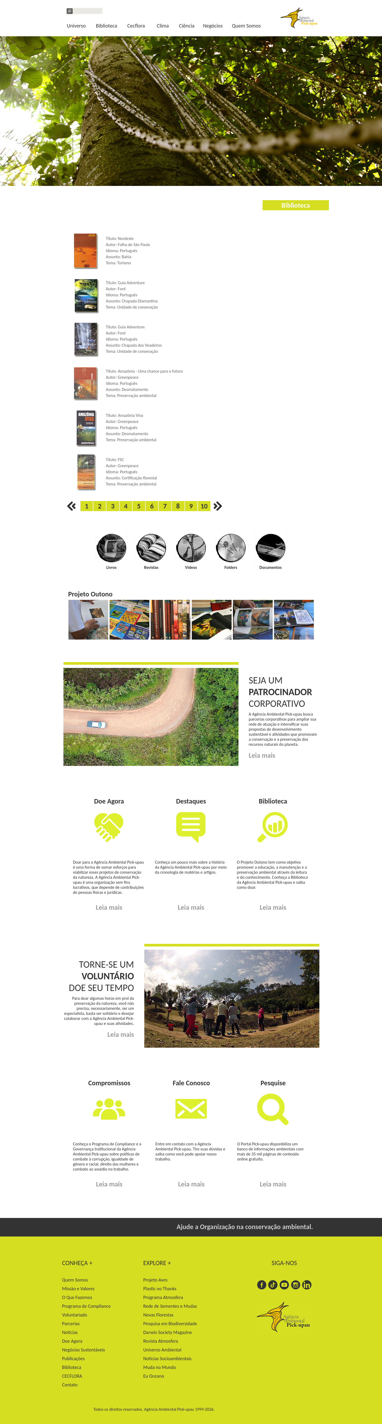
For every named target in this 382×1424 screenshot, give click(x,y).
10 (204, 506)
